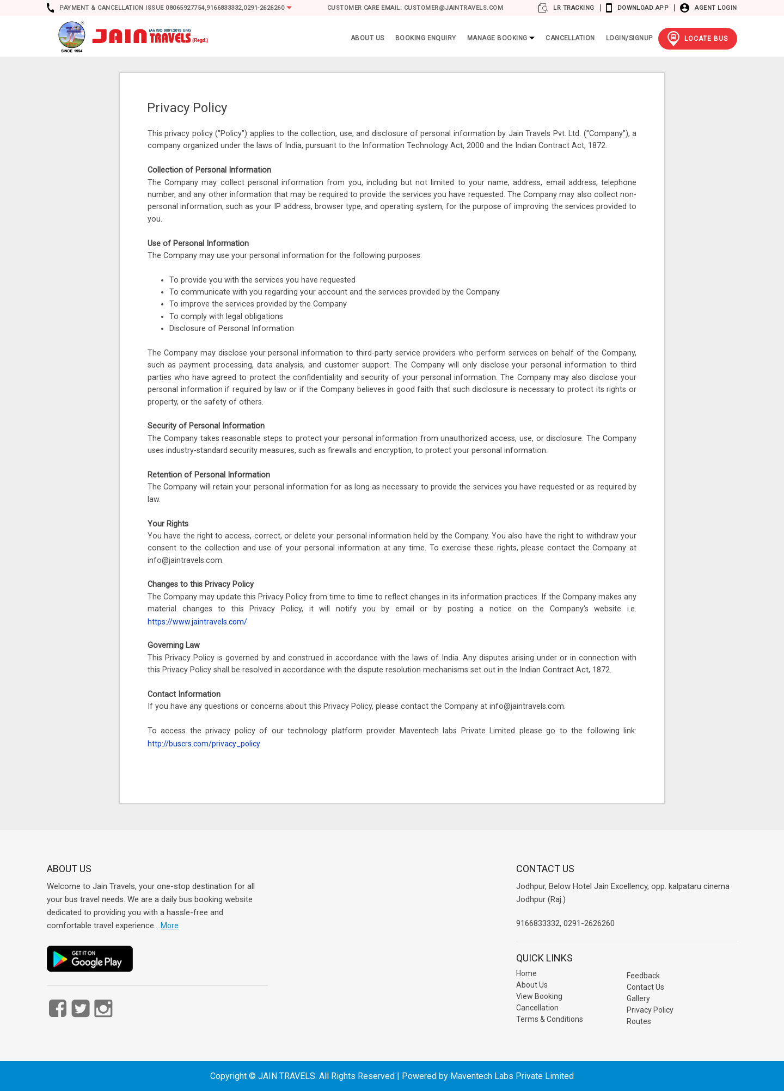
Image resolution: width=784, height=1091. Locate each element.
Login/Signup (629, 38)
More (170, 925)
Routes (639, 1021)
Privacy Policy (650, 1010)
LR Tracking (573, 7)
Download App (643, 7)
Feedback (643, 975)
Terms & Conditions (549, 1019)
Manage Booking (501, 38)
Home (526, 973)
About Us (532, 984)
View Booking (539, 996)
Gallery (638, 998)
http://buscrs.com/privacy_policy (204, 743)
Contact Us (645, 987)
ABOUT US (367, 38)
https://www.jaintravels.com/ (197, 621)
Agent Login (716, 7)
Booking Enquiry (425, 38)
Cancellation (570, 38)
